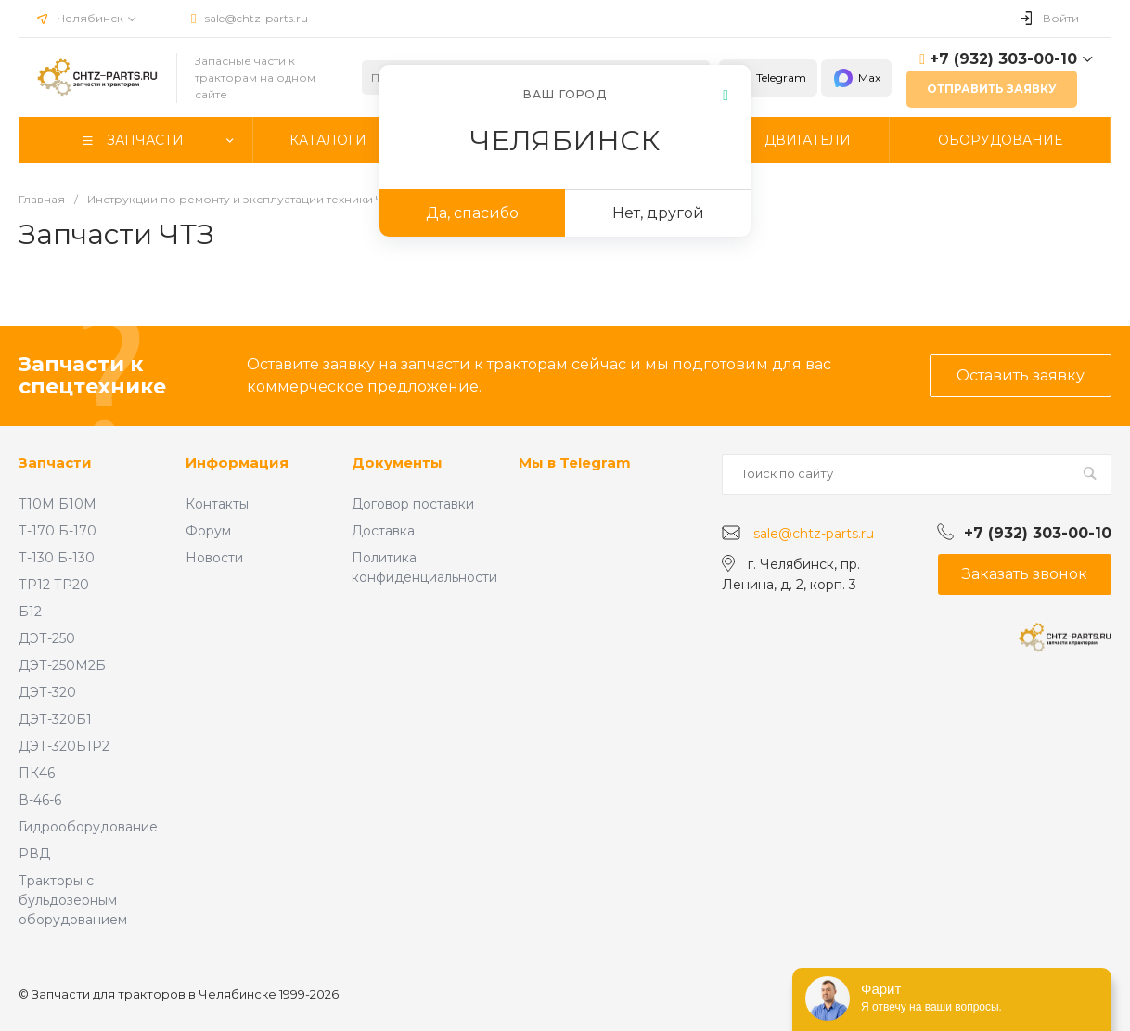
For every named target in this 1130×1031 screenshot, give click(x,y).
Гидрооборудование (88, 826)
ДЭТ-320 (47, 692)
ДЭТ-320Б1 (55, 719)
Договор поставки (413, 504)
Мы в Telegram (575, 462)
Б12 (30, 611)
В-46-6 (40, 800)
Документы (397, 462)
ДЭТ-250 (47, 638)
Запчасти (55, 462)
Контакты (217, 504)
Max (856, 78)
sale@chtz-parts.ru (256, 18)
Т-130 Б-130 (57, 557)
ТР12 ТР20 (54, 584)
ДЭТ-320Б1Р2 (64, 746)
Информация (237, 462)
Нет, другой (658, 213)
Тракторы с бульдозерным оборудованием (73, 900)
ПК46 (37, 773)
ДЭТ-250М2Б (62, 665)
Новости (214, 557)
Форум (208, 530)
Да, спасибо (472, 213)
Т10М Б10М (57, 504)
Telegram (768, 78)
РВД (34, 853)
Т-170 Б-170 (57, 530)
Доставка (383, 530)
